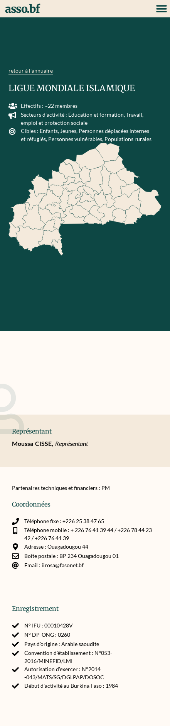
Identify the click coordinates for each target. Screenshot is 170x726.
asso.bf (22, 9)
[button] (161, 8)
